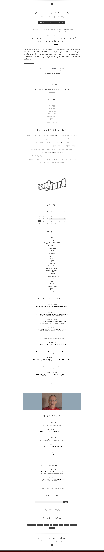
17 (60, 217)
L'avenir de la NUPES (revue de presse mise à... (56, 310)
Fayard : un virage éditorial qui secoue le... (52, 442)
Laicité (52, 269)
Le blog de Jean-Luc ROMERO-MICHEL (66, 135)
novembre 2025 (52, 113)
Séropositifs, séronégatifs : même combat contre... (41, 135)
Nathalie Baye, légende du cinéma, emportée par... (46, 155)
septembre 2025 (52, 116)
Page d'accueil (68, 29)
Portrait (52, 278)
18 (64, 217)
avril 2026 (52, 105)
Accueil (42, 22)
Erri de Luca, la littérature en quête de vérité (54, 340)
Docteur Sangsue (66, 155)
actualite (64, 70)
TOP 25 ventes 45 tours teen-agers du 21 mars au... (48, 165)
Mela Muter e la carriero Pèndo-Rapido (41, 145)
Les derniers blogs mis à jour (41, 547)
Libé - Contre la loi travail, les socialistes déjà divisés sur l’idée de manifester (52, 40)
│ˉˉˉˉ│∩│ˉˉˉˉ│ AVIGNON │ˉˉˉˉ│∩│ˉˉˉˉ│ (63, 145)
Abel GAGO (39, 310)
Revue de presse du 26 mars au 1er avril (54, 332)
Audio (52, 245)
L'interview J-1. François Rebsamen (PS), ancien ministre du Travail (48, 29)
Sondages (52, 284)
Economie (52, 251)
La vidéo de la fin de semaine (52, 265)
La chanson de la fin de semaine (52, 264)
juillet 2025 (52, 119)
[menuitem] (42, 22)
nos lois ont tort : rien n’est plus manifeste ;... (43, 138)
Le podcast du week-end (52, 273)
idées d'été (52, 261)
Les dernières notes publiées (52, 547)
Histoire (52, 256)
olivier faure (76, 520)
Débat (52, 250)
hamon (57, 520)
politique (58, 70)
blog (76, 548)
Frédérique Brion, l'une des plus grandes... (42, 148)
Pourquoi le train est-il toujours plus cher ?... (52, 475)
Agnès (39, 325)
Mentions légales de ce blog (42, 548)
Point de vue (52, 276)
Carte (52, 379)
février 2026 (52, 108)
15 (51, 217)
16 (56, 217)
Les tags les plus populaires (63, 547)
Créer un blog (49, 545)
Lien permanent (44, 68)
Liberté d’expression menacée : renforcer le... (41, 158)
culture (52, 248)
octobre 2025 (52, 115)
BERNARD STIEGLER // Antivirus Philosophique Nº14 (58, 355)
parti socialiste (51, 70)
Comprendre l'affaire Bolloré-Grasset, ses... (52, 462)
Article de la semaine (52, 242)
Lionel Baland (65, 141)
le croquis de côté (58, 151)
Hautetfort (55, 545)
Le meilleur (52, 270)
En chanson (52, 253)
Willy (39, 340)
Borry (40, 332)
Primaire (52, 280)
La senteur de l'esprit (57, 161)
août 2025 (52, 118)
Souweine (38, 302)
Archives (51, 22)
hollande (43, 520)
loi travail (33, 70)
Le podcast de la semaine (52, 272)
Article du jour (61, 68)
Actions (52, 236)
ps (46, 70)
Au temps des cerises (52, 12)
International (52, 262)
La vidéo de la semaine (52, 267)
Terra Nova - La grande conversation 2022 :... (54, 325)
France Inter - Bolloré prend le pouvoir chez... (52, 456)
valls (31, 520)
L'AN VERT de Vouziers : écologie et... (64, 158)
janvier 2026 (52, 110)
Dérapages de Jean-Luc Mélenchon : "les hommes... (54, 370)
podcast (52, 275)
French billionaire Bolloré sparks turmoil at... (52, 427)
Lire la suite (52, 92)
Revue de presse (52, 283)
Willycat (38, 348)
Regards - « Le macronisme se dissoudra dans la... (52, 420)
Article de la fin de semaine (52, 240)
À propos (60, 22)
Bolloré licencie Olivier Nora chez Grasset (52, 467)
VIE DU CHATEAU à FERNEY (65, 138)
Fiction (52, 254)
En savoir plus (76, 550)
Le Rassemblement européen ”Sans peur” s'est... (47, 141)
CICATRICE (66, 165)
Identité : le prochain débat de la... (52, 482)
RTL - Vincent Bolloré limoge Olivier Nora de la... (52, 450)
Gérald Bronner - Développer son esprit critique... (55, 302)
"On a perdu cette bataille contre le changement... (55, 363)
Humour (52, 258)
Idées (52, 259)
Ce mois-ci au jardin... (46, 151)
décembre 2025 (52, 111)
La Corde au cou (45, 161)
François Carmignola (37, 355)
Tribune (52, 286)
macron (52, 520)
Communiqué (52, 247)
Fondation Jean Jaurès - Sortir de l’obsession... (52, 435)
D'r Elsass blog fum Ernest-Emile (64, 148)
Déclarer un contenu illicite (32, 548)
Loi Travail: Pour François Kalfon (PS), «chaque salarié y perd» (53, 30)
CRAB (37, 370)
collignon (38, 363)
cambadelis (37, 520)
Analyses (52, 237)
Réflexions (52, 281)
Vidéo (52, 287)
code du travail (41, 70)
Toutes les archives (53, 122)
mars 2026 (52, 107)
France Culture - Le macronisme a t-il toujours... (55, 348)
